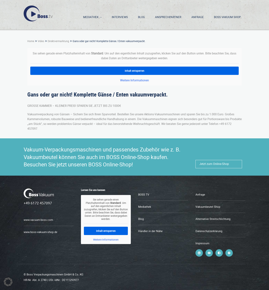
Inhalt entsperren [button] (134, 70)
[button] (8, 282)
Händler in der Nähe (150, 231)
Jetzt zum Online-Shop (214, 164)
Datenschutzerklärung (208, 231)
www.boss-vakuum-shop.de (40, 232)
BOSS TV (143, 194)
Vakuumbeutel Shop (207, 206)
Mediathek (90, 17)
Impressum (202, 243)
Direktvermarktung (58, 41)
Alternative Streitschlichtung (212, 219)
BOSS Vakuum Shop (227, 17)
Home (30, 41)
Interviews (120, 17)
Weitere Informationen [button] (134, 80)
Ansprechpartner (168, 17)
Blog (141, 17)
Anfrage (197, 17)
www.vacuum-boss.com (38, 220)
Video (41, 41)
